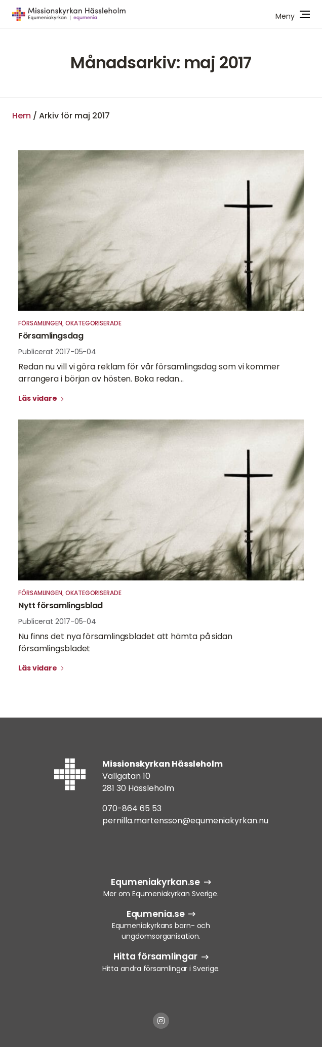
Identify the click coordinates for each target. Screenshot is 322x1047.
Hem (21, 115)
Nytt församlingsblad (60, 605)
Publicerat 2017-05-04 (57, 352)
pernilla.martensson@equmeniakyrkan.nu (185, 820)
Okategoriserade (93, 323)
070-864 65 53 (132, 808)
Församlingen (40, 323)
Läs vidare (38, 398)
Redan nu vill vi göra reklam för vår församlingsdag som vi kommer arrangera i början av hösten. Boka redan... (149, 373)
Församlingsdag (50, 336)
